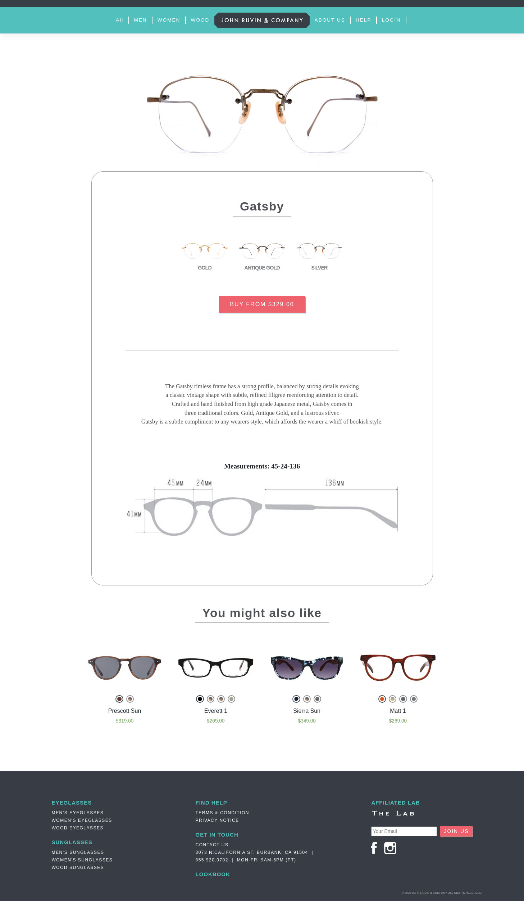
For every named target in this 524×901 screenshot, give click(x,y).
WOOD (200, 20)
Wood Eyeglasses (78, 827)
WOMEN (169, 20)
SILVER (319, 268)
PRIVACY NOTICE (217, 820)
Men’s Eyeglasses (78, 812)
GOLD (204, 268)
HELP (364, 20)
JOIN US (456, 831)
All (119, 20)
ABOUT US (330, 20)
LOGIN (391, 20)
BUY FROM (262, 304)
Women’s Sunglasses (82, 859)
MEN (140, 20)
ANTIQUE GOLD (261, 268)
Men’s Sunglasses (78, 852)
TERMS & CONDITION (223, 812)
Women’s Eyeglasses (82, 820)
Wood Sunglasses (78, 867)
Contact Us (212, 844)
